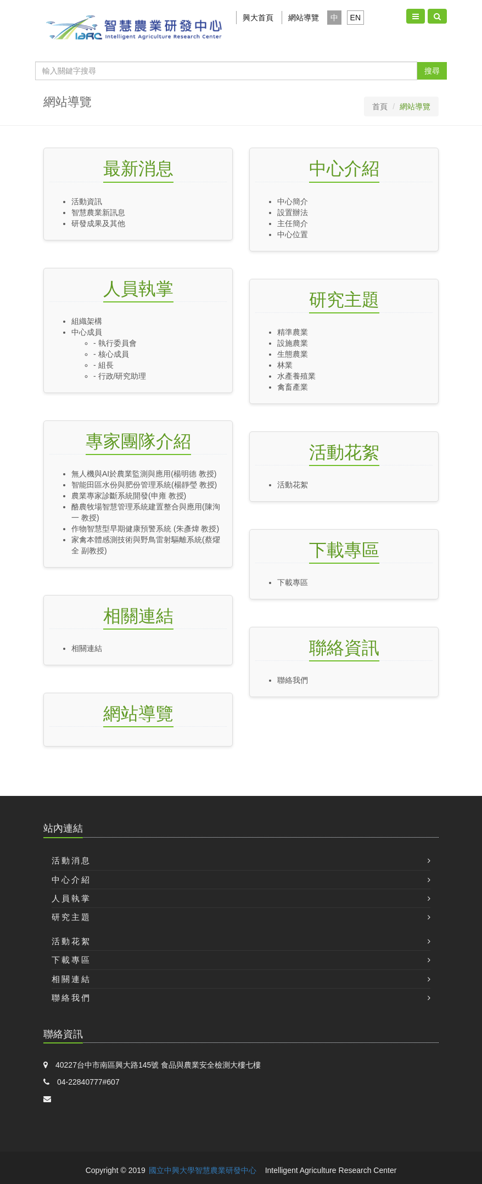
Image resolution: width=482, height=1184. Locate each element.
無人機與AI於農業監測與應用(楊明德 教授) (143, 473)
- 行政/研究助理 (119, 376)
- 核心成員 (115, 354)
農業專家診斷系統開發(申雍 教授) (128, 495)
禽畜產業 (292, 387)
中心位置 (292, 234)
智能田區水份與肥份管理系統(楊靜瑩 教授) (144, 484)
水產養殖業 (296, 376)
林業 (285, 365)
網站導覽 (303, 17)
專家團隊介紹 (138, 441)
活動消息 (71, 860)
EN (355, 17)
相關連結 (138, 616)
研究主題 (344, 300)
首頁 (380, 106)
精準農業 (292, 332)
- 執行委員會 (115, 343)
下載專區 (344, 550)
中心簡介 (292, 201)
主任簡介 (292, 223)
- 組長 (103, 365)
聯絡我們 (296, 680)
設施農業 (292, 343)
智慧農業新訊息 (98, 212)
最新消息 (138, 168)
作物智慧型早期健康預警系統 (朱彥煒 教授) (145, 528)
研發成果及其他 (98, 223)
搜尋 (432, 70)
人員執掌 (138, 289)
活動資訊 (86, 201)
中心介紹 (344, 168)
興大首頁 (258, 17)
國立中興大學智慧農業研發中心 (202, 1170)
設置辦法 (292, 212)
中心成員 (86, 332)
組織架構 (86, 321)
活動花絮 (344, 452)
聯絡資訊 (344, 648)
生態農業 (292, 354)
